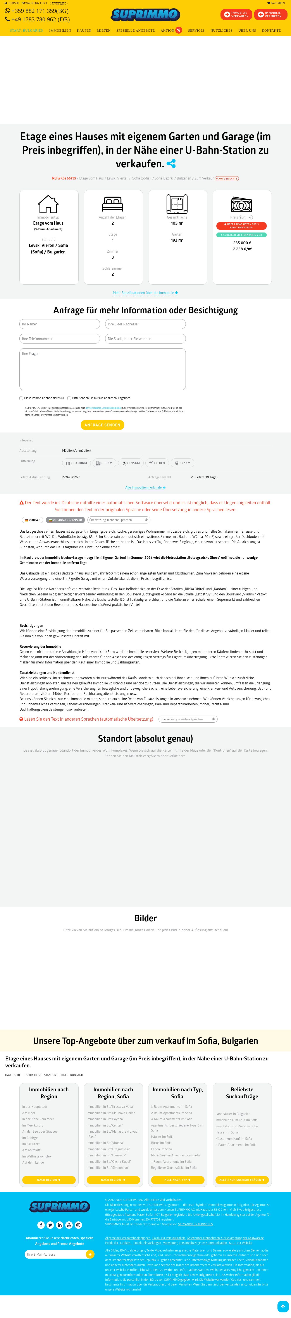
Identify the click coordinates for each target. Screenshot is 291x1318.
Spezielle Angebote (135, 30)
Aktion (171, 30)
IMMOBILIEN (60, 30)
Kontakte (271, 30)
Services (196, 30)
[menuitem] (271, 31)
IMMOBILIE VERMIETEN (270, 14)
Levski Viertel (117, 178)
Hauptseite (13, 1075)
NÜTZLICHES (222, 30)
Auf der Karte (226, 178)
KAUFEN (84, 30)
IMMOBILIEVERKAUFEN (236, 14)
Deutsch (12, 3)
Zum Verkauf (204, 178)
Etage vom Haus (91, 178)
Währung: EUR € (34, 3)
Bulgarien (184, 178)
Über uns (247, 30)
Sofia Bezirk (164, 178)
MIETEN (104, 30)
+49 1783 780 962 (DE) (40, 19)
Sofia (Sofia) (141, 178)
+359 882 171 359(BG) (40, 10)
